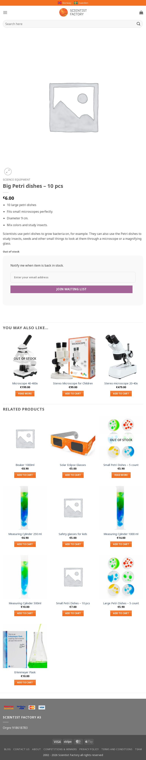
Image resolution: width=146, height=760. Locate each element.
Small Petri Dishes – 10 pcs (73, 603)
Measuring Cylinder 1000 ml (121, 534)
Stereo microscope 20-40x (121, 383)
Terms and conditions (116, 749)
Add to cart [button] (73, 393)
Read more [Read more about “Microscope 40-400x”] (25, 393)
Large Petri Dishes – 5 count (121, 603)
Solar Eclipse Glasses (73, 465)
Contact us (21, 749)
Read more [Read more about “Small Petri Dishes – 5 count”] (121, 475)
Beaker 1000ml (25, 465)
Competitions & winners (60, 749)
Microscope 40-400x (25, 383)
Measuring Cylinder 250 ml (25, 534)
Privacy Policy (89, 749)
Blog (7, 749)
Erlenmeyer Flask (25, 672)
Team (138, 749)
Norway (64, 3)
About (36, 749)
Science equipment (16, 179)
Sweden (81, 3)
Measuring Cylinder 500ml (25, 603)
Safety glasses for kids (73, 534)
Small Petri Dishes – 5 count (121, 465)
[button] (5, 12)
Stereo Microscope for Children (73, 383)
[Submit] (138, 24)
